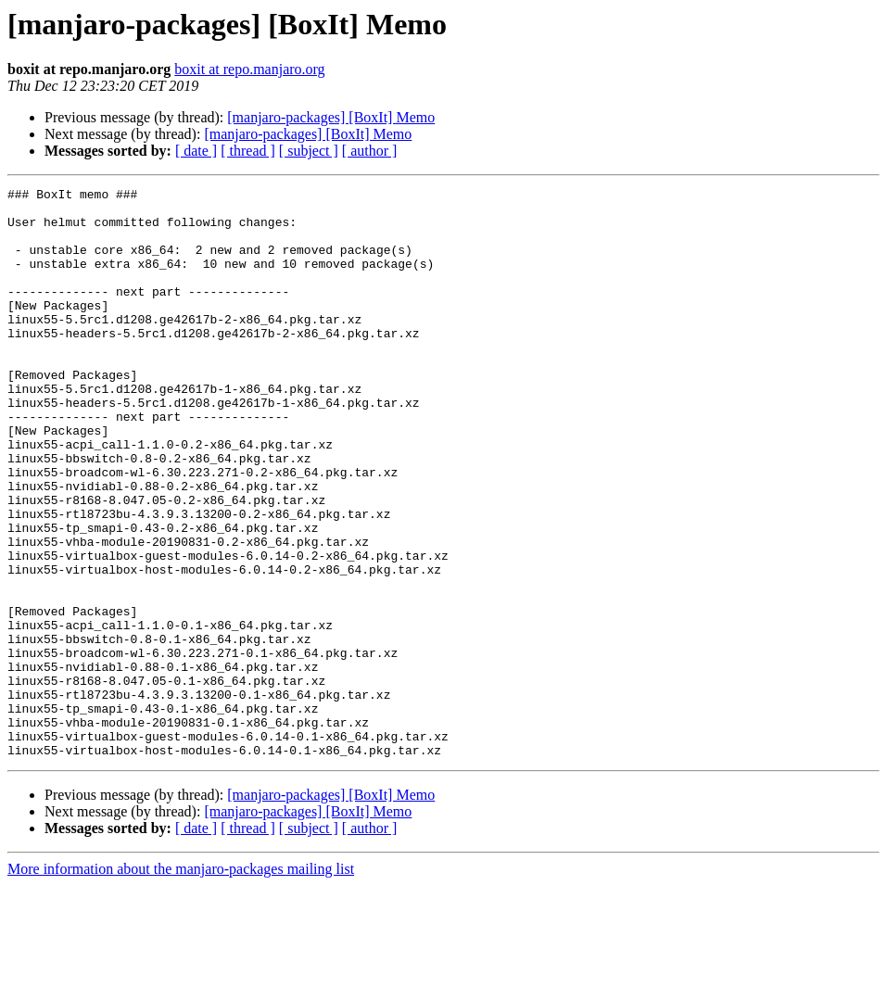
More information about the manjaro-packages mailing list (180, 983)
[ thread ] (248, 150)
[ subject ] (308, 150)
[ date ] (196, 150)
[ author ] (370, 150)
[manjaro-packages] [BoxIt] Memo (331, 117)
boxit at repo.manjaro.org (249, 69)
